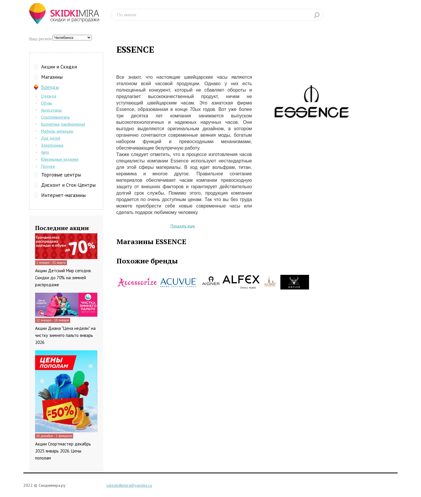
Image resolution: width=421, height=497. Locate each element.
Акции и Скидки (59, 67)
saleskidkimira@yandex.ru (129, 485)
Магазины (52, 77)
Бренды (50, 87)
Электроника (52, 145)
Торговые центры (61, 175)
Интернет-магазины (63, 195)
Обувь (46, 103)
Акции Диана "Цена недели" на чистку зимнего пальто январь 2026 (65, 335)
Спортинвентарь (55, 117)
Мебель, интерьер (57, 131)
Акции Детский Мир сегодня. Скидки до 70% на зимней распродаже (63, 277)
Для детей (50, 138)
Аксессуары (51, 110)
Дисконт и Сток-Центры (68, 185)
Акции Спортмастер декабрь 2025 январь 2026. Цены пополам (63, 451)
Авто (45, 152)
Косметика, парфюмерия (63, 124)
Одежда (48, 96)
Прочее (48, 166)
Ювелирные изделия (59, 159)
